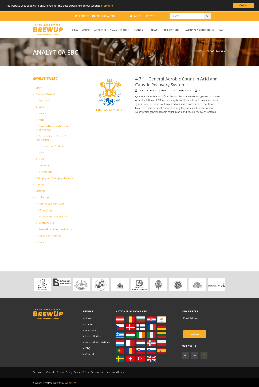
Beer (40, 158)
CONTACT (84, 16)
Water (40, 106)
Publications (171, 29)
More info (107, 5)
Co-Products (44, 171)
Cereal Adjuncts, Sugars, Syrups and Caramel (54, 138)
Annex (41, 242)
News (154, 29)
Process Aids (44, 165)
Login (137, 16)
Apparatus (43, 100)
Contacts (90, 354)
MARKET (86, 29)
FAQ (221, 29)
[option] (42, 284)
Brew (88, 318)
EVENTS (138, 29)
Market (89, 324)
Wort (40, 152)
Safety (37, 87)
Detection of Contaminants (54, 229)
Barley (41, 113)
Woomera (70, 383)
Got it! (243, 5)
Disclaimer (39, 372)
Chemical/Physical (44, 94)
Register (150, 16)
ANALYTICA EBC (118, 29)
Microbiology (41, 197)
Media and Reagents (48, 235)
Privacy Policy (81, 372)
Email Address (192, 318)
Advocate (90, 330)
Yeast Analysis (45, 222)
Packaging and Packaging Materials (53, 178)
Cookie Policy (64, 372)
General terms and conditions (107, 372)
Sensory (38, 184)
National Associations (199, 29)
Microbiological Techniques (52, 216)
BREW (75, 29)
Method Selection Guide (50, 203)
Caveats (50, 372)
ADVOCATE (100, 29)
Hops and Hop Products (50, 146)
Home (199, 50)
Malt (40, 119)
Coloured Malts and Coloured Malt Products (53, 128)
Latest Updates (94, 336)
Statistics (39, 190)
